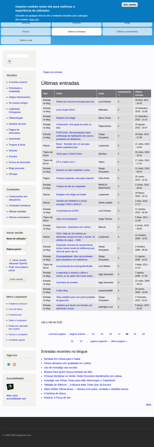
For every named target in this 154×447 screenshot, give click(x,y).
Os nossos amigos (18, 103)
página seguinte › (100, 341)
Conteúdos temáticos (20, 205)
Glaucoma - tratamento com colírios (73, 227)
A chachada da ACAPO (67, 211)
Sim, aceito (129, 3)
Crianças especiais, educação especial (75, 178)
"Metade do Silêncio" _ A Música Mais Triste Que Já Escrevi (77, 384)
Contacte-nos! (15, 314)
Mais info (34, 18)
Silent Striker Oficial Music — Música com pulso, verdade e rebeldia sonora (86, 389)
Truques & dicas (17, 144)
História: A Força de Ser (57, 397)
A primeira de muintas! (67, 282)
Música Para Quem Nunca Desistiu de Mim (68, 371)
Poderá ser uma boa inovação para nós (75, 101)
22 (81, 341)
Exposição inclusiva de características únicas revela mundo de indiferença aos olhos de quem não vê (75, 248)
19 (134, 334)
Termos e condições (18, 334)
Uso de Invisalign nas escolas (60, 367)
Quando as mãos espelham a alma (73, 170)
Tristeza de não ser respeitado (70, 186)
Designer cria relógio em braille (71, 194)
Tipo (45, 93)
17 (119, 334)
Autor (101, 93)
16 (110, 334)
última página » (119, 341)
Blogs (127, 23)
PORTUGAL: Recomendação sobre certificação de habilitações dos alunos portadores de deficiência (74, 135)
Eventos (76, 23)
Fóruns (25, 31)
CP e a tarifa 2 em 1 (65, 162)
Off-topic (13, 174)
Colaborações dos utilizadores (18, 198)
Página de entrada (52, 72)
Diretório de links (17, 124)
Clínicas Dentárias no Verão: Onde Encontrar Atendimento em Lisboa (83, 376)
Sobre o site (26, 40)
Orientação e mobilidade (15, 90)
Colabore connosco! (18, 303)
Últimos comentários (127, 31)
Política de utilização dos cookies (18, 327)
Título (59, 93)
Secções (12, 75)
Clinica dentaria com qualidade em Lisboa (67, 363)
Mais (148, 404)
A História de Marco (55, 393)
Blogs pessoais (16, 168)
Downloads (14, 138)
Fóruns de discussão (19, 162)
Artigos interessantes (19, 97)
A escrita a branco (18, 82)
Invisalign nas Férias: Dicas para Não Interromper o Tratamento (79, 380)
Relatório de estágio (66, 118)
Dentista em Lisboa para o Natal (62, 358)
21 (72, 341)
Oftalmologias (16, 118)
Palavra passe (14, 249)
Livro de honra (15, 309)
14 (93, 334)
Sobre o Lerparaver (18, 320)
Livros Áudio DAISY (65, 110)
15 (101, 334)
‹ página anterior (76, 334)
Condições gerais (17, 340)
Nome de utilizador (17, 238)
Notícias (26, 23)
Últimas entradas (76, 31)
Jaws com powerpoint (66, 219)
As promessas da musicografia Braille (74, 266)
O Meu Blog (62, 290)
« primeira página (57, 334)
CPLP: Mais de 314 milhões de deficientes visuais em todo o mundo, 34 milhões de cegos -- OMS (75, 236)
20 (143, 334)
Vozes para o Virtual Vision (69, 154)
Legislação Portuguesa (15, 110)
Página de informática (14, 131)
